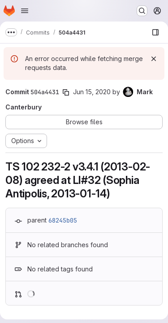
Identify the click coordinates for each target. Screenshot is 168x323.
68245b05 (62, 220)
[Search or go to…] (142, 10)
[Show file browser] (155, 32)
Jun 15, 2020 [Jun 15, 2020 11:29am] (92, 92)
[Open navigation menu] (24, 11)
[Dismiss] (153, 58)
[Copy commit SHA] (65, 92)
